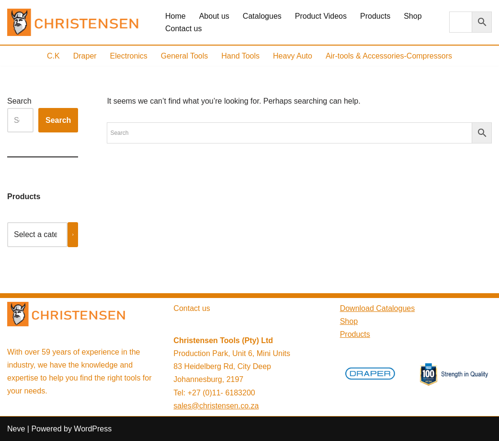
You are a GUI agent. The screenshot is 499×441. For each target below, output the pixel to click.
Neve (16, 429)
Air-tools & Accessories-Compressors (389, 56)
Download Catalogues (377, 308)
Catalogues (262, 16)
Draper (85, 56)
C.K (53, 56)
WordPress (93, 429)
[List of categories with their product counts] (37, 234)
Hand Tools (240, 56)
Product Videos (321, 16)
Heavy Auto (292, 56)
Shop (412, 16)
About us (214, 16)
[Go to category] (73, 234)
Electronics (128, 56)
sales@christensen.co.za (216, 406)
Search (19, 101)
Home (175, 16)
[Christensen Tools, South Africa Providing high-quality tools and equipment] (78, 22)
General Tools (184, 56)
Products (375, 16)
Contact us (183, 28)
